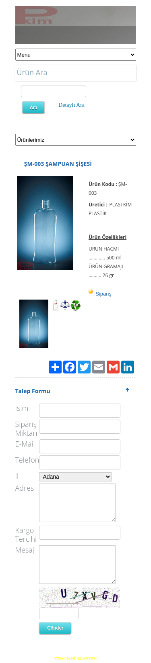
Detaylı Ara (71, 105)
